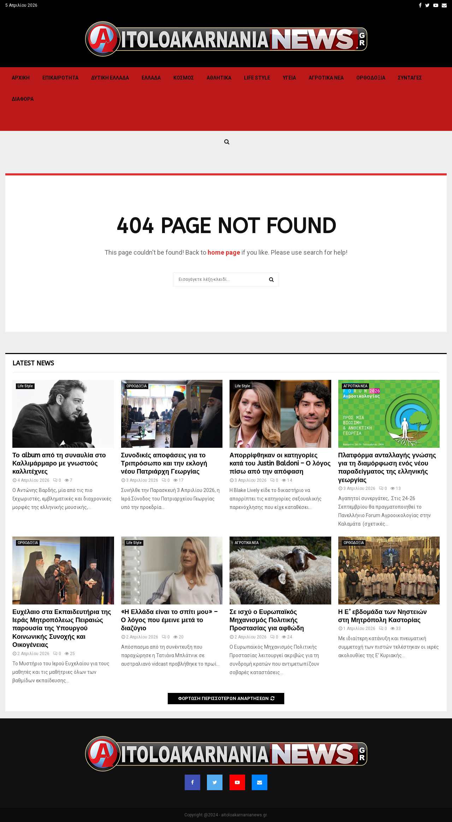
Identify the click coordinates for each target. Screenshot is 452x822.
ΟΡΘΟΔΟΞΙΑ (370, 78)
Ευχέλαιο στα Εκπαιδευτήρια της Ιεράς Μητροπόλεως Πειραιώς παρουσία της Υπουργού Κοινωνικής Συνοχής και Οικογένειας (61, 628)
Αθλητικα (219, 78)
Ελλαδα (151, 78)
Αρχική (21, 78)
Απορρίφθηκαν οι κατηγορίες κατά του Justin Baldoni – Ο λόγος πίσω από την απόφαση (280, 463)
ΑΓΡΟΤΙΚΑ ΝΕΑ (326, 78)
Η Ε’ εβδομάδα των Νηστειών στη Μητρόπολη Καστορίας (382, 616)
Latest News (33, 363)
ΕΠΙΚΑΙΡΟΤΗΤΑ (60, 78)
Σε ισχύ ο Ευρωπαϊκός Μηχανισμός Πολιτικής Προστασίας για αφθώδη (267, 620)
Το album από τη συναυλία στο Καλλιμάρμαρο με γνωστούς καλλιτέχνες (59, 463)
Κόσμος (183, 78)
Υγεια (289, 78)
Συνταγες (410, 78)
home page (224, 252)
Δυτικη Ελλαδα (110, 78)
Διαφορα (23, 99)
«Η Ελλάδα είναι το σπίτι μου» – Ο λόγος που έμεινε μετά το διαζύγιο (169, 620)
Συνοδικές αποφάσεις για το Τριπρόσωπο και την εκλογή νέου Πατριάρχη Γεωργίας (164, 463)
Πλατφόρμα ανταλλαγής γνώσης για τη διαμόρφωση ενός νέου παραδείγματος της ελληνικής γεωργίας (387, 467)
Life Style (257, 78)
